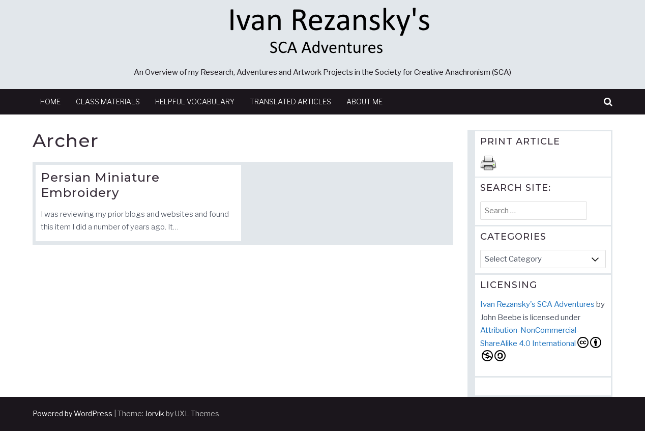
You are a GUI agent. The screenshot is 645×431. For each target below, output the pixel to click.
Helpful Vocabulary (194, 101)
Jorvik (154, 413)
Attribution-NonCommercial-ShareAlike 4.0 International (540, 343)
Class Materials (108, 101)
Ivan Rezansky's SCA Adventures (537, 304)
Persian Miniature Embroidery (100, 185)
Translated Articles (290, 101)
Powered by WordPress (72, 413)
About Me (364, 101)
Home (50, 101)
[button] (608, 102)
